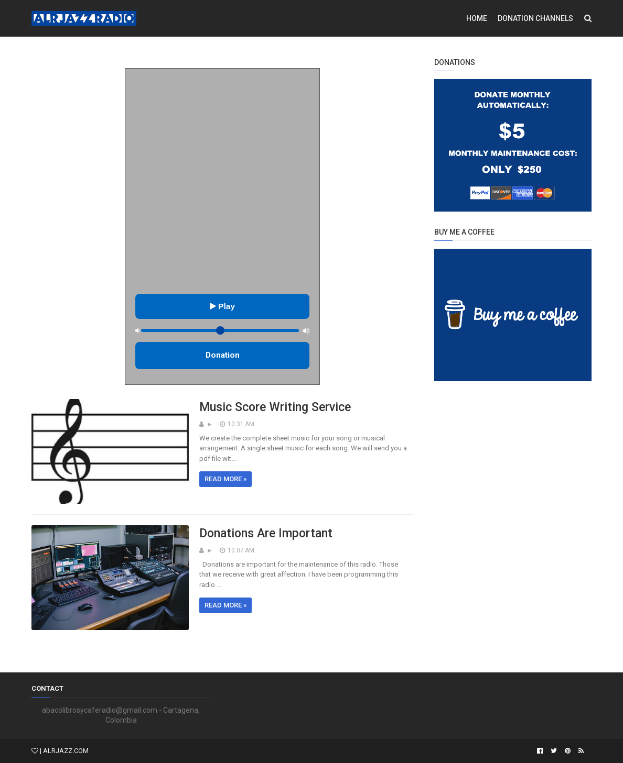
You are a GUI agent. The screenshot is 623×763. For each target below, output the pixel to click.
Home (476, 18)
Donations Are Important (265, 533)
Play (222, 306)
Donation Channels (535, 18)
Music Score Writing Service (275, 407)
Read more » (225, 479)
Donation (223, 355)
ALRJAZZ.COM (66, 751)
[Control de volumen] (220, 330)
